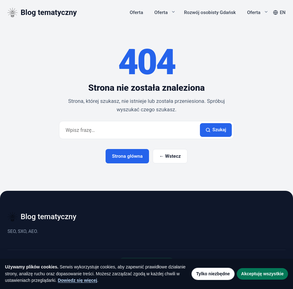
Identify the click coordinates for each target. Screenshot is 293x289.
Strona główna (127, 156)
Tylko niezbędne (213, 273)
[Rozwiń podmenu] (173, 11)
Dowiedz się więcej (77, 280)
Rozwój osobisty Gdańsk (210, 12)
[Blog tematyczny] (42, 12)
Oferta (136, 12)
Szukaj (216, 129)
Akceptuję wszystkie (262, 273)
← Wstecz (170, 156)
